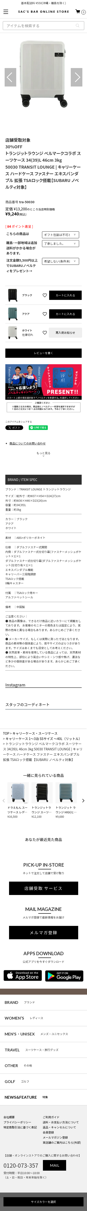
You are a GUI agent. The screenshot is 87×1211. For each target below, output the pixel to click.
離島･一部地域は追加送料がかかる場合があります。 (21, 248)
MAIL (54, 1165)
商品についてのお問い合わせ (28, 443)
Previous (10, 77)
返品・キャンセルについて (59, 1127)
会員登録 (48, 1132)
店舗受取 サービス (43, 888)
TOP (6, 733)
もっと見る (43, 453)
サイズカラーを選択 (43, 1202)
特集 (26, 1097)
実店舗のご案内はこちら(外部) (62, 1142)
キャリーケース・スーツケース (35, 733)
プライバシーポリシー (17, 1122)
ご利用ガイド (51, 1117)
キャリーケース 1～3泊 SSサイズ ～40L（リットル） (44, 738)
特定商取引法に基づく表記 (20, 1127)
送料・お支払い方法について (61, 1122)
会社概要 (9, 1117)
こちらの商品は (17, 233)
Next (76, 77)
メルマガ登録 (44, 932)
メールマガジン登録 (55, 1137)
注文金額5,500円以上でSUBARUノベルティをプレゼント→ (22, 265)
